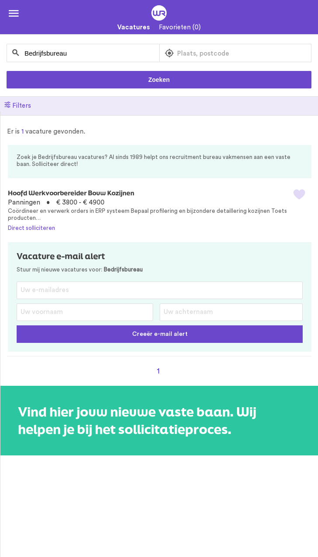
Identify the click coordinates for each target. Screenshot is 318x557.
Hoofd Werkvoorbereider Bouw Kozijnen (71, 193)
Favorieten (180, 27)
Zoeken (159, 79)
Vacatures (133, 27)
